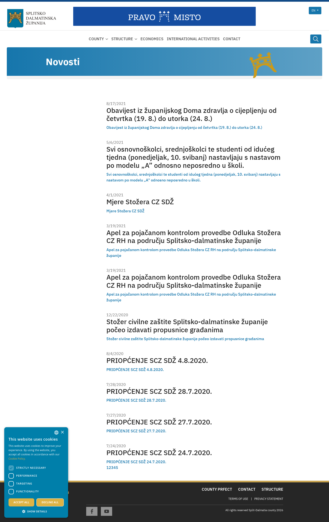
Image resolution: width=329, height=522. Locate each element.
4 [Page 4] (114, 467)
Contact (231, 38)
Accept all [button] (21, 502)
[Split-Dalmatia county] (31, 18)
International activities (193, 38)
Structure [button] (122, 38)
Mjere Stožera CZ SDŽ (140, 201)
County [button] (96, 38)
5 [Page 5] (117, 467)
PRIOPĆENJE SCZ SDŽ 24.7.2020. (159, 452)
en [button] (314, 10)
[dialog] (36, 472)
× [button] (62, 432)
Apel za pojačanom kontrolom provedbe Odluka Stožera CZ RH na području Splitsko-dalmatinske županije (193, 236)
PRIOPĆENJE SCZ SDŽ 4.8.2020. (157, 360)
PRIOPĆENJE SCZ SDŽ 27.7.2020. (159, 422)
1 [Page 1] (107, 467)
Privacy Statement (268, 499)
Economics (151, 38)
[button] (36, 511)
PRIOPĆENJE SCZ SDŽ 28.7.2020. (159, 391)
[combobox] (56, 432)
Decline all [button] (50, 502)
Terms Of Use (238, 499)
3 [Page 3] (112, 467)
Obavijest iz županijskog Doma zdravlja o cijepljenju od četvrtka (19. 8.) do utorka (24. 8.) (191, 114)
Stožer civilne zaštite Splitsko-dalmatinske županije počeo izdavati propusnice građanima (187, 325)
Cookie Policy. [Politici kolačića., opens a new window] (17, 458)
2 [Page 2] (110, 467)
